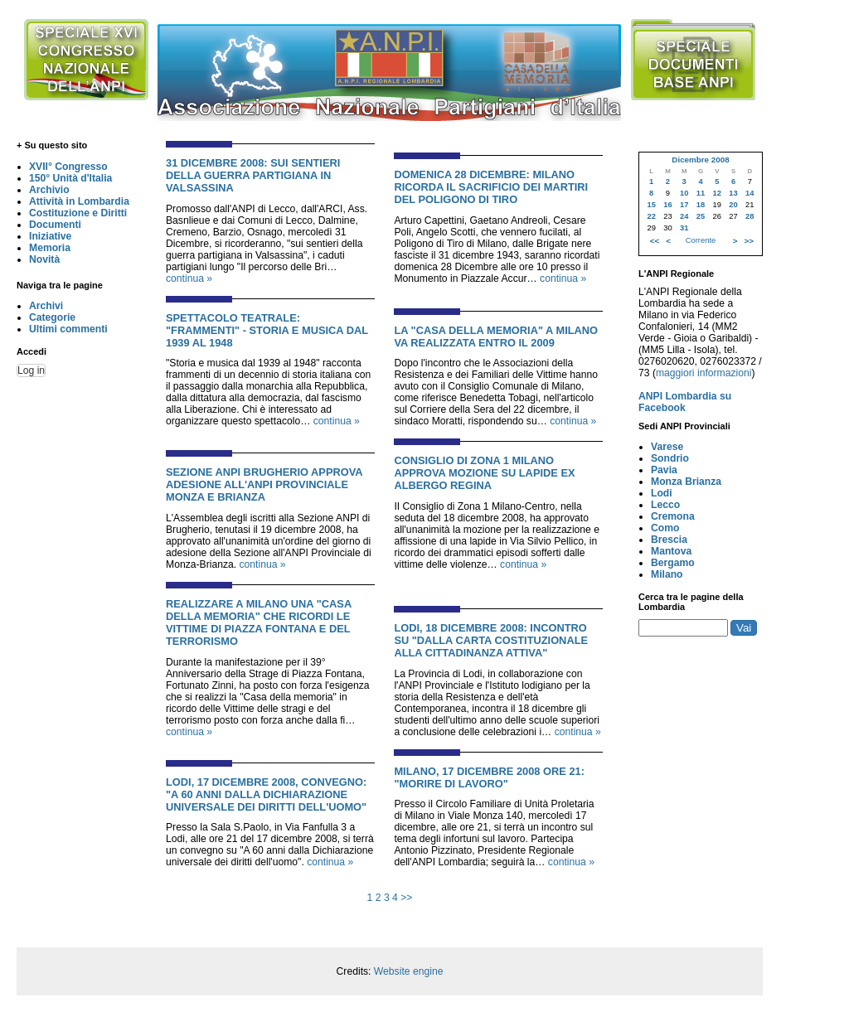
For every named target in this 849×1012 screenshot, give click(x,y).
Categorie (52, 317)
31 (684, 228)
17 (684, 205)
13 (733, 193)
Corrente (701, 240)
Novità (44, 259)
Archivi (46, 306)
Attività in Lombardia (79, 201)
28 (749, 216)
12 (717, 193)
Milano (667, 574)
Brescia (669, 539)
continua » (189, 278)
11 (700, 193)
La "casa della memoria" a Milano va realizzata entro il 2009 (496, 336)
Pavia (664, 470)
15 (651, 205)
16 (667, 205)
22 (651, 216)
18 (700, 205)
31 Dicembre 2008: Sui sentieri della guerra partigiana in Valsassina (253, 175)
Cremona (673, 516)
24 (684, 216)
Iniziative (50, 236)
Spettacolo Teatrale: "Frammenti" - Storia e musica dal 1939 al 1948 (267, 330)
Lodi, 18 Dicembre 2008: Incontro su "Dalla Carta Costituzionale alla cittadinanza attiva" (491, 640)
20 (733, 205)
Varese (667, 447)
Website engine (409, 971)
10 (684, 193)
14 (749, 193)
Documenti (55, 224)
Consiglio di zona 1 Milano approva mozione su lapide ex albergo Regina (484, 472)
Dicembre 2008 (700, 159)
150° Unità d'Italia (70, 178)
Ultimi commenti (68, 329)
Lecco (665, 505)
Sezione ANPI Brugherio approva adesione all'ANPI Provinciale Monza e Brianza (264, 484)
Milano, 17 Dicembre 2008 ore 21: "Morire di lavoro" (489, 777)
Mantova (671, 551)
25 (700, 216)
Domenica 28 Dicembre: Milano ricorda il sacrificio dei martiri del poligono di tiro (491, 187)
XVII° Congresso (68, 166)
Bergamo (673, 563)
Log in (31, 370)
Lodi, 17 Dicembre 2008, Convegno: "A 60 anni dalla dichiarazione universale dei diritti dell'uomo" (266, 794)
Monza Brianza (686, 481)
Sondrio (670, 458)
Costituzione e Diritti (78, 213)
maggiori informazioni (704, 373)
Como (665, 528)
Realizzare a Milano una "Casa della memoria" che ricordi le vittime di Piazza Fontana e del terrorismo (259, 622)
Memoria (49, 248)
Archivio (49, 190)
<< (654, 240)
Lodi (661, 493)
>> (406, 897)
